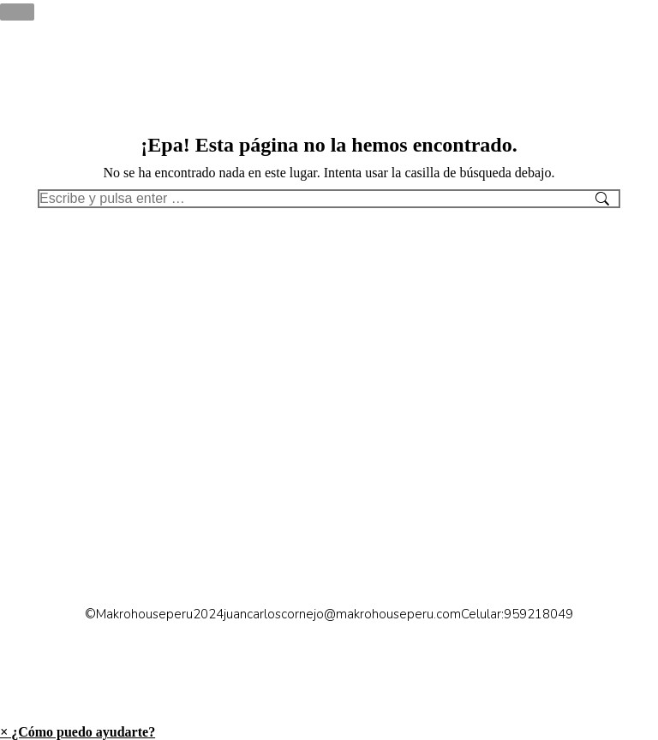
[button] (77, 732)
